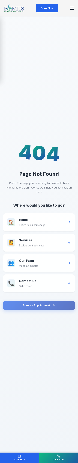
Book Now (47, 8)
